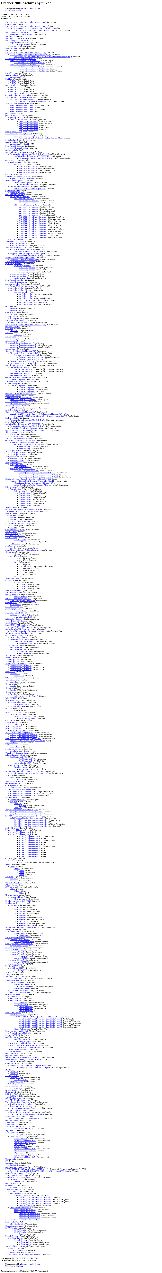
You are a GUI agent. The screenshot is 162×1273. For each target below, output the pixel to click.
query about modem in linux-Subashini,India (21, 810)
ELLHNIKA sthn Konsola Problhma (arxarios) (22, 550)
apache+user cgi (11, 160)
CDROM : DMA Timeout (14, 883)
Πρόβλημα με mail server (14, 976)
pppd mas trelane (11, 1183)
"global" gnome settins (13, 450)
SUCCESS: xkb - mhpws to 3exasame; (33, 217)
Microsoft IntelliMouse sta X (16, 830)
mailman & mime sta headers (16, 1110)
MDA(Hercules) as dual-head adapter (19, 1043)
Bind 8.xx (9, 526)
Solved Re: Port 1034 (13, 49)
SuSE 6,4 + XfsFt (12, 1094)
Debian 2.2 (9, 1070)
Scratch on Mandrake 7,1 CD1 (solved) (28, 252)
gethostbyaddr (10, 337)
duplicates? (9, 1163)
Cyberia (8, 552)
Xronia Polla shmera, (22, 1029)
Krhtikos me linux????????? (15, 1189)
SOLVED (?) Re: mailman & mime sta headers (27, 1114)
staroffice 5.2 (10, 174)
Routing (8, 316)
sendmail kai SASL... (13, 1063)
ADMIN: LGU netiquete (14, 239)
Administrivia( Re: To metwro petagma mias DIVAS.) (38, 475)
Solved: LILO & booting (14, 781)
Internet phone (15, 932)
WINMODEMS (11, 507)
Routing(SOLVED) (17, 318)
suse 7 (7, 858)
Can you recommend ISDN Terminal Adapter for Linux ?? (26, 430)
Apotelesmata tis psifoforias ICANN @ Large (22, 511)
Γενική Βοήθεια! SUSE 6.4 (15, 1246)
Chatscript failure (11, 785)
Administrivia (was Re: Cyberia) (26, 696)
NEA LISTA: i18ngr (12, 534)
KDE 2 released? (11, 996)
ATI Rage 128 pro (12, 1076)
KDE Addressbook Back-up (15, 402)
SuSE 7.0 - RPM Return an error (17, 103)
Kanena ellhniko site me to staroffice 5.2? (20, 59)
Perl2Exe (8, 79)
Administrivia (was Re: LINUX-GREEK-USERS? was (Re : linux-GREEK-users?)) (40, 1171)
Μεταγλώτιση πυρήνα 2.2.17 (16, 1126)
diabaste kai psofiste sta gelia (20, 1112)
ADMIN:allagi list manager (15, 1084)
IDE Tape (9, 333)
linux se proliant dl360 (13, 132)
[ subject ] (24, 8)
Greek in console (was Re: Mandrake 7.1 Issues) (32, 483)
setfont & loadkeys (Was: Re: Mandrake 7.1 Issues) (33, 485)
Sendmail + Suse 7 (26, 566)
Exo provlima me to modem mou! (26, 355)
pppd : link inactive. (12, 1053)
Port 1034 (9, 36)
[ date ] (38, 8)
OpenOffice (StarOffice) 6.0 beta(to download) (27, 631)
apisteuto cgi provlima (13, 264)
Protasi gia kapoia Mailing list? (16, 1031)
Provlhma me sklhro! (13, 798)
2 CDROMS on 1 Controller (15, 1049)
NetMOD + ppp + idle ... (14, 712)
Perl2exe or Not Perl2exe (28, 166)
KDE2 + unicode (11, 645)
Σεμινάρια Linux (11, 743)
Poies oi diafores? (12, 487)
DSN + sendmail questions (15, 180)
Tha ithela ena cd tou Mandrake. (17, 1102)
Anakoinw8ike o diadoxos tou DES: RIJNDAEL (27, 154)
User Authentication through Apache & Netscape (23, 1059)
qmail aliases (10, 680)
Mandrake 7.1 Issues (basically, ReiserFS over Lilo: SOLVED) (28, 479)
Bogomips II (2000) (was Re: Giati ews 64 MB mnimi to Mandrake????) (36, 414)
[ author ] (32, 8)
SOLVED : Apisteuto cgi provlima (18, 599)
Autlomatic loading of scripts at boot (18, 97)
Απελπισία (9, 877)
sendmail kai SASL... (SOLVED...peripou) (25, 1066)
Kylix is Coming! (11, 1090)
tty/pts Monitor (11, 24)
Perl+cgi (8, 930)
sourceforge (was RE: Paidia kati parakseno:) (35, 1197)
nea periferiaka (11, 603)
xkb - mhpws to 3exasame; (15, 195)
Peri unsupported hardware (15, 938)
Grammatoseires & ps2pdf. (15, 530)
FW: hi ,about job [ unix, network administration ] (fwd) (25, 22)
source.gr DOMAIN (12, 950)
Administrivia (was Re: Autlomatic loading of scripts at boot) (41, 138)
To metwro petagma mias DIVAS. (22, 469)
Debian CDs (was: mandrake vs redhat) (24, 286)
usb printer (9, 1185)
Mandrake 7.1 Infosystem (14, 241)
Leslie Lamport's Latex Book (16, 593)
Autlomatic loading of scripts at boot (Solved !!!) (32, 101)
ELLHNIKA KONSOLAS (15, 524)
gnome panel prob (12, 85)
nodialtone (9, 306)
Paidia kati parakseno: (22, 1195)
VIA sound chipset (21, 1005)
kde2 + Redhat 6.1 (12, 1222)
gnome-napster (11, 113)
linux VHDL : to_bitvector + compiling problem (23, 739)
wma (12, 1248)
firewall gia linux (11, 1086)
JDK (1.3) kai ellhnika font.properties (19, 733)
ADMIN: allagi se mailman (15, 1098)
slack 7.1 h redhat (12, 828)
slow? (7, 422)
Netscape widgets (11, 895)
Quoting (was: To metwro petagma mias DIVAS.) (37, 473)
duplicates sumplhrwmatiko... (16, 1167)
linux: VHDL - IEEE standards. (16, 625)
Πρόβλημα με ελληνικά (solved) (17, 38)
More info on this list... (14, 10)
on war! (13, 1061)
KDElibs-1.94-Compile (14, 607)
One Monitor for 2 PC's (18, 757)
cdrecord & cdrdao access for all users (19, 95)
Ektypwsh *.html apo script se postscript (25, 254)
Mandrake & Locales (13, 396)
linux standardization (13, 591)
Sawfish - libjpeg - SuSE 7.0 (15, 365)
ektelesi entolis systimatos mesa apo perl (20, 440)
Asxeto (8, 775)
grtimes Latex (15, 1252)
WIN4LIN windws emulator (20, 521)
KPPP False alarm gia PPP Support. (18, 398)
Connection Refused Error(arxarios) (18, 343)
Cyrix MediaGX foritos (14, 635)
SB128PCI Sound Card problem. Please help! (22, 816)
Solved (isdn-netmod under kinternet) (19, 944)
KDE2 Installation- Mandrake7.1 (17, 990)
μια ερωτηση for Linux (13, 609)
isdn (11, 556)
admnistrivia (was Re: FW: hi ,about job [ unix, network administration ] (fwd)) (43, 57)
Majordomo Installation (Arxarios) (18, 176)
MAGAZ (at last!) (12, 887)
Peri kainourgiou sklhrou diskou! (17, 32)
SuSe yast (13, 905)
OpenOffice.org (11, 623)
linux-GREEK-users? (18, 982)
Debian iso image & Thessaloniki (17, 633)
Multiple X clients (12, 1236)
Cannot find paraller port (14, 1173)
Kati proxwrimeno (12, 434)
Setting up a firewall (12, 578)
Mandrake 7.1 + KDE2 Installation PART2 (21, 1177)
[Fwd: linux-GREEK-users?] (16, 994)
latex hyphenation (16, 765)
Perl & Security (25, 446)
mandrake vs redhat (12, 284)
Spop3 (21, 1234)
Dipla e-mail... (10, 1130)
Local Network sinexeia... (14, 280)
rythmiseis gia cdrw (12, 191)
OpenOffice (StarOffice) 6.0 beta (17, 629)
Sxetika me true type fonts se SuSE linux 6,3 (21, 381)
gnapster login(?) (11, 75)
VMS (7, 974)
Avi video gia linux (12, 660)
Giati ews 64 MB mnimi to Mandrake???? (20, 351)
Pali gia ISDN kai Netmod (19, 120)
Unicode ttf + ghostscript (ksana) (17, 753)
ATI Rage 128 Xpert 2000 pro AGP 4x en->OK (22, 1118)
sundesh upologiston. (18, 379)
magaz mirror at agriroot (19, 946)
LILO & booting (11, 722)
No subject (9, 1092)
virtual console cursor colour (20, 1208)
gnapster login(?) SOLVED (20, 144)
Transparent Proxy (12, 457)
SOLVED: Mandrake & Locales (21, 408)
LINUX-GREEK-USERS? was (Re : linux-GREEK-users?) (36, 1017)
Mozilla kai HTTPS (12, 966)
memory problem (11, 595)
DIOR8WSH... (15, 1179)
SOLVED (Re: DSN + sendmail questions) (30, 189)
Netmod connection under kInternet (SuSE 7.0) (22, 771)
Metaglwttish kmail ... (13, 463)
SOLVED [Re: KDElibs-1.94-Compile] (19, 678)
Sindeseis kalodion (12, 418)
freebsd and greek (12, 140)
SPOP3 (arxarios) (11, 1228)
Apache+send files (12, 980)
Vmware (8, 515)
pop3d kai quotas (11, 1037)
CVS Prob (9, 312)
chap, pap (13, 802)
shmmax (8, 580)
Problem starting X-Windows (16, 664)
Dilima (8, 865)
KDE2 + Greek (11, 1191)
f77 (6, 1161)
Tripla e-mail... (11, 1159)
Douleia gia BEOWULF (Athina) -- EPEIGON (22, 1057)
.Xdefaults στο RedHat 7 (14, 613)
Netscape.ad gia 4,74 (13, 700)
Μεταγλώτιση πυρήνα (13, 1106)
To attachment (10, 655)
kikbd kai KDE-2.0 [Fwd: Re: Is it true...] (20, 394)
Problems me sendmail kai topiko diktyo (20, 258)
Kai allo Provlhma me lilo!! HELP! (18, 789)
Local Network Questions (14, 146)
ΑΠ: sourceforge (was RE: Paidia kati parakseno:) (23, 1254)
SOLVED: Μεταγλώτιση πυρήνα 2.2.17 (24, 1108)
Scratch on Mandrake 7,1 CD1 (16, 247)
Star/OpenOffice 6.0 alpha (19, 639)
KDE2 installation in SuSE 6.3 (16, 1220)
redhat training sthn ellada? (15, 755)
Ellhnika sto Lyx (11, 749)
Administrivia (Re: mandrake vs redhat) (33, 300)
